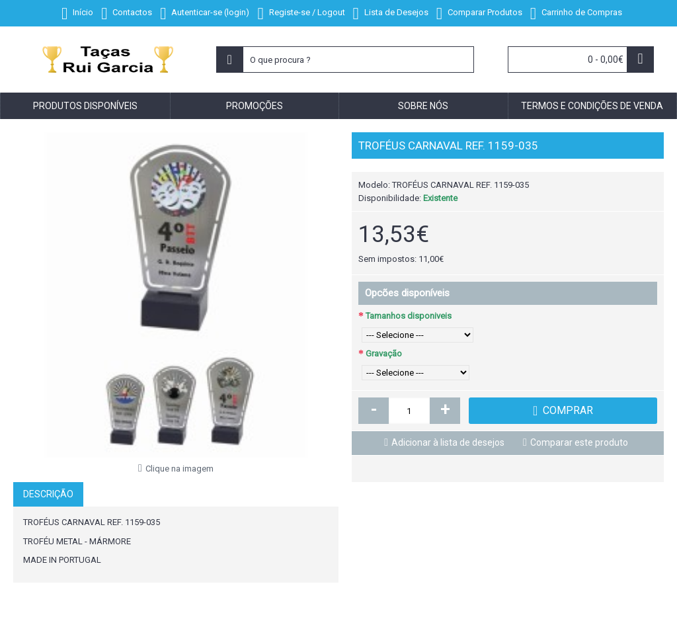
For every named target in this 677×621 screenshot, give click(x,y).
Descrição (48, 494)
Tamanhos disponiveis (409, 316)
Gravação (384, 353)
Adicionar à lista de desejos (447, 442)
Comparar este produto (579, 442)
